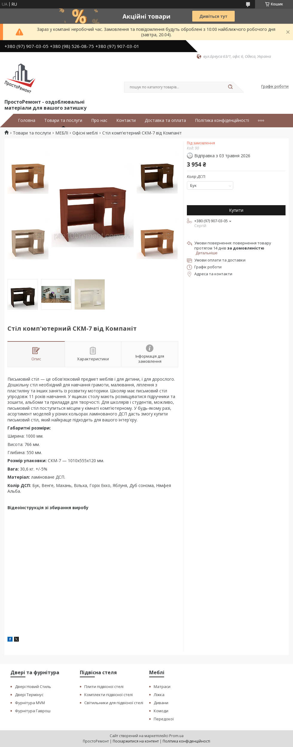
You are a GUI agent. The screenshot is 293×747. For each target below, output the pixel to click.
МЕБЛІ (61, 133)
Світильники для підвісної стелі (113, 702)
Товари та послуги (63, 120)
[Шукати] (230, 87)
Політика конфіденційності (222, 120)
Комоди (161, 710)
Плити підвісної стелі (103, 686)
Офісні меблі (85, 133)
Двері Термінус (29, 694)
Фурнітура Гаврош (33, 710)
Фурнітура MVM (30, 702)
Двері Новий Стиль (33, 686)
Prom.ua (176, 735)
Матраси (162, 686)
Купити (236, 210)
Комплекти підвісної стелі (108, 694)
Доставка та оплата (165, 120)
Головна (26, 120)
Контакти (126, 120)
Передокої (164, 719)
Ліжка (159, 694)
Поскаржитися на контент (136, 741)
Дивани (161, 702)
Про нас (99, 120)
